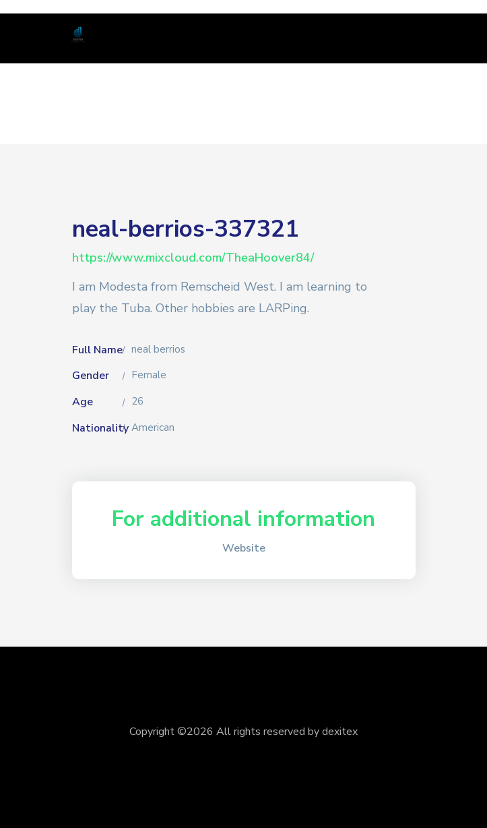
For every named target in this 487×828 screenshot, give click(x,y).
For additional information (243, 518)
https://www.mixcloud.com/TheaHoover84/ (193, 257)
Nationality (100, 428)
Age (82, 401)
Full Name (97, 350)
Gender (90, 375)
